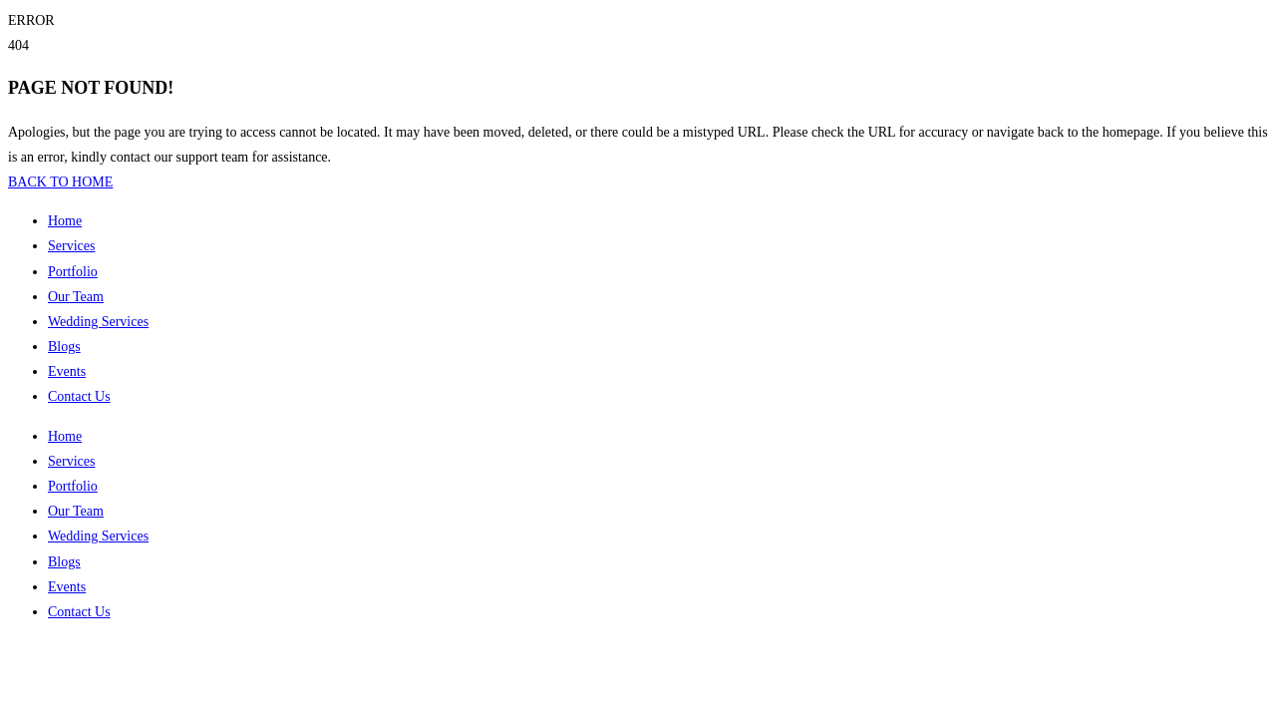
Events (67, 371)
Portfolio (73, 271)
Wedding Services (98, 321)
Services (71, 245)
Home (65, 220)
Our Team (76, 296)
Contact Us (79, 396)
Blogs (64, 346)
